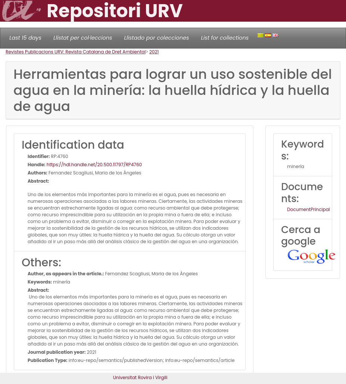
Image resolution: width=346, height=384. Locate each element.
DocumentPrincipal (308, 209)
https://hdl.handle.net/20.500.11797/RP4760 (94, 164)
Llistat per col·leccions (82, 37)
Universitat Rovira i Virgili (140, 377)
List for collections (225, 37)
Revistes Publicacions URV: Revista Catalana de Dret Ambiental (76, 52)
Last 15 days (25, 37)
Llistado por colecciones (156, 37)
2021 (154, 52)
